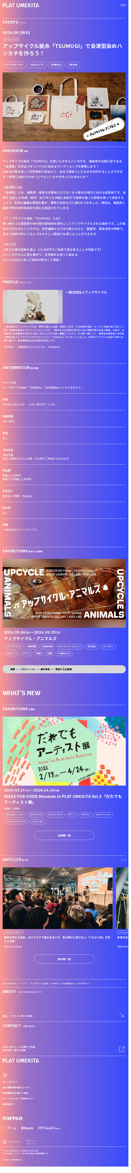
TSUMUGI (8, 346)
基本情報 (45, 669)
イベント (23, 983)
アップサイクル (15, 64)
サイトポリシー (10, 1081)
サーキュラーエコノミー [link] (71, 646)
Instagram (54, 346)
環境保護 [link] (32, 646)
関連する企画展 (63, 669)
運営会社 (8, 1103)
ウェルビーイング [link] (15, 814)
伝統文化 (57, 64)
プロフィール (28, 669)
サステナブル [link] (36, 814)
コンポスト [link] (108, 646)
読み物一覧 (64, 959)
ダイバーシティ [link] (104, 814)
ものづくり (38, 64)
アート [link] (27, 653)
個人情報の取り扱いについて (16, 1087)
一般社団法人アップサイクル (31, 346)
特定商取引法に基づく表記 (15, 1092)
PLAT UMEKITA (10, 983)
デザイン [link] (86, 814)
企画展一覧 (64, 835)
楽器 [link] (50, 653)
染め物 (73, 64)
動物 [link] (39, 653)
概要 (12, 669)
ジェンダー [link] (39, 821)
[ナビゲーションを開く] (123, 5)
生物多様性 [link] (48, 646)
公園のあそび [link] (65, 653)
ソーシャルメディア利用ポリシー (19, 1098)
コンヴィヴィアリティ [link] (17, 821)
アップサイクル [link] (14, 646)
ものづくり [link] (12, 653)
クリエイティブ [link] (55, 814)
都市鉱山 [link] (92, 646)
